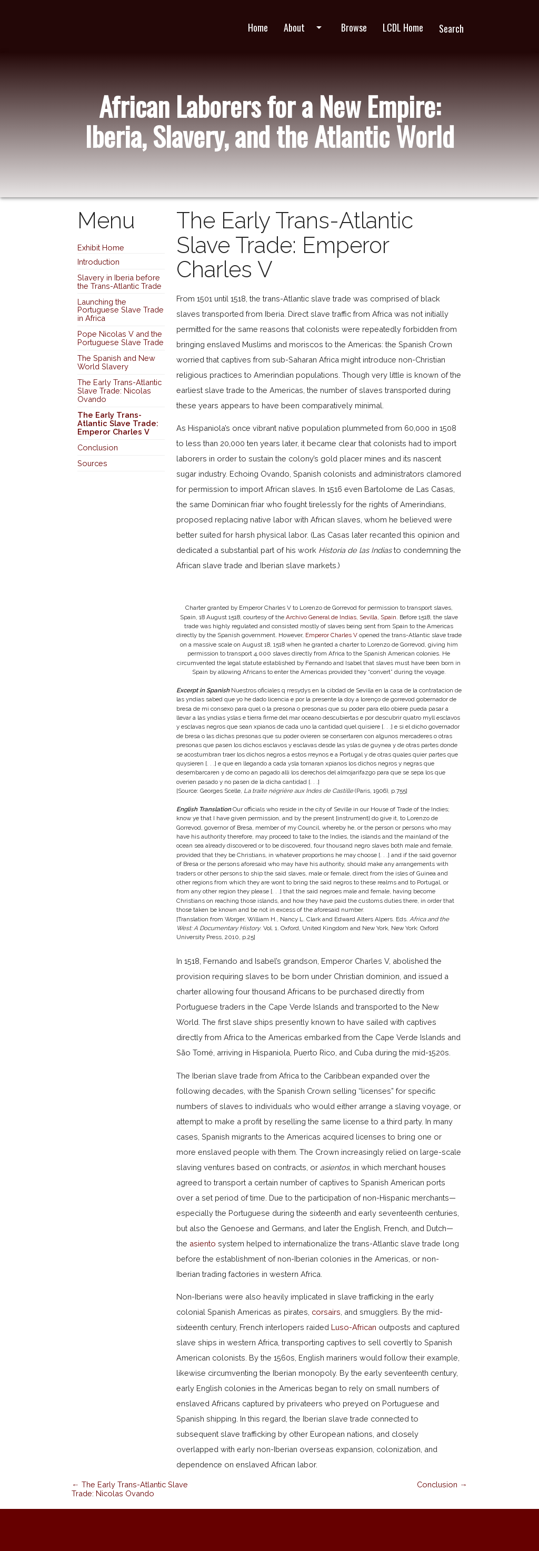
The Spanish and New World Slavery (116, 362)
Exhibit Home (100, 247)
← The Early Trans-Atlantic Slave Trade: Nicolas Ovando (130, 1489)
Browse (354, 27)
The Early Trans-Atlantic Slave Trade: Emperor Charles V (117, 423)
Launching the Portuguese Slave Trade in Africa (120, 310)
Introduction (98, 261)
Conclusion (97, 447)
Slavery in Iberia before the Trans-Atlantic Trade (119, 281)
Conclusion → (442, 1484)
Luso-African (353, 1327)
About (304, 27)
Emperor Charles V (331, 635)
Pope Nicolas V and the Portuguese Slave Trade (120, 338)
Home (258, 27)
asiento (202, 1243)
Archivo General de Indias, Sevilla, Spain (341, 617)
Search (451, 28)
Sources (92, 463)
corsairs (326, 1311)
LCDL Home (403, 27)
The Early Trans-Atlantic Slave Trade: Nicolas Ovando (119, 391)
